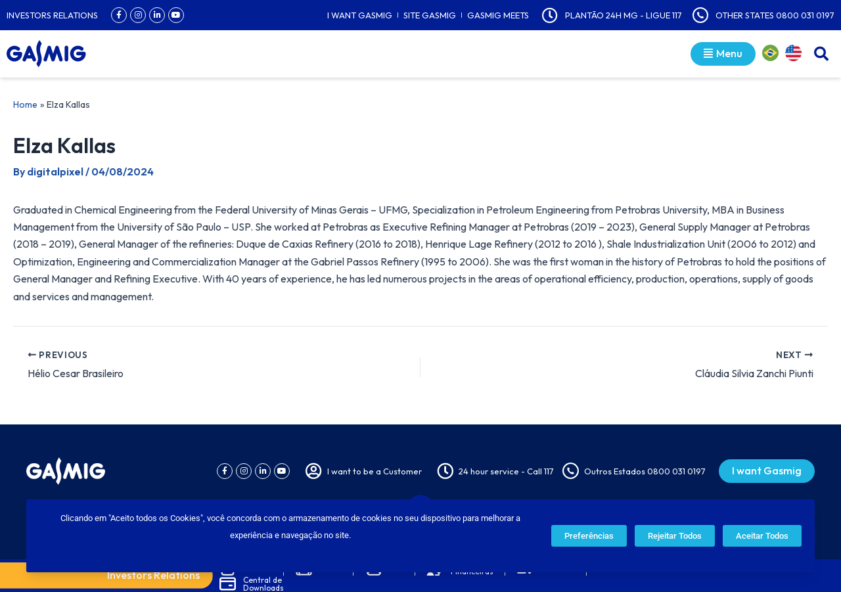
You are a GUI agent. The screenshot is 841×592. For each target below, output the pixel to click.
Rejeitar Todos (675, 536)
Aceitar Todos (762, 536)
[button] (821, 54)
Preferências (589, 536)
